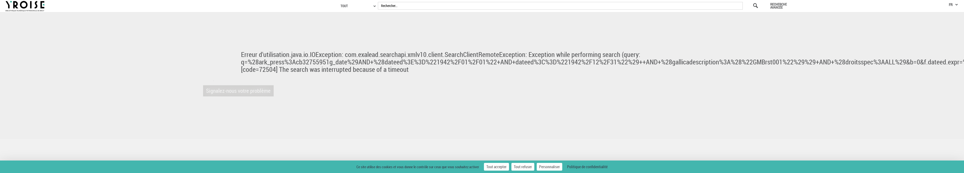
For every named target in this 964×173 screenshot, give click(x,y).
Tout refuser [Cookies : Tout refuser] (523, 166)
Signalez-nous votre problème (234, 90)
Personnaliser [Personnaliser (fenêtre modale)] (549, 166)
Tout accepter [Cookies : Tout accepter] (496, 166)
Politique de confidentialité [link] (587, 166)
